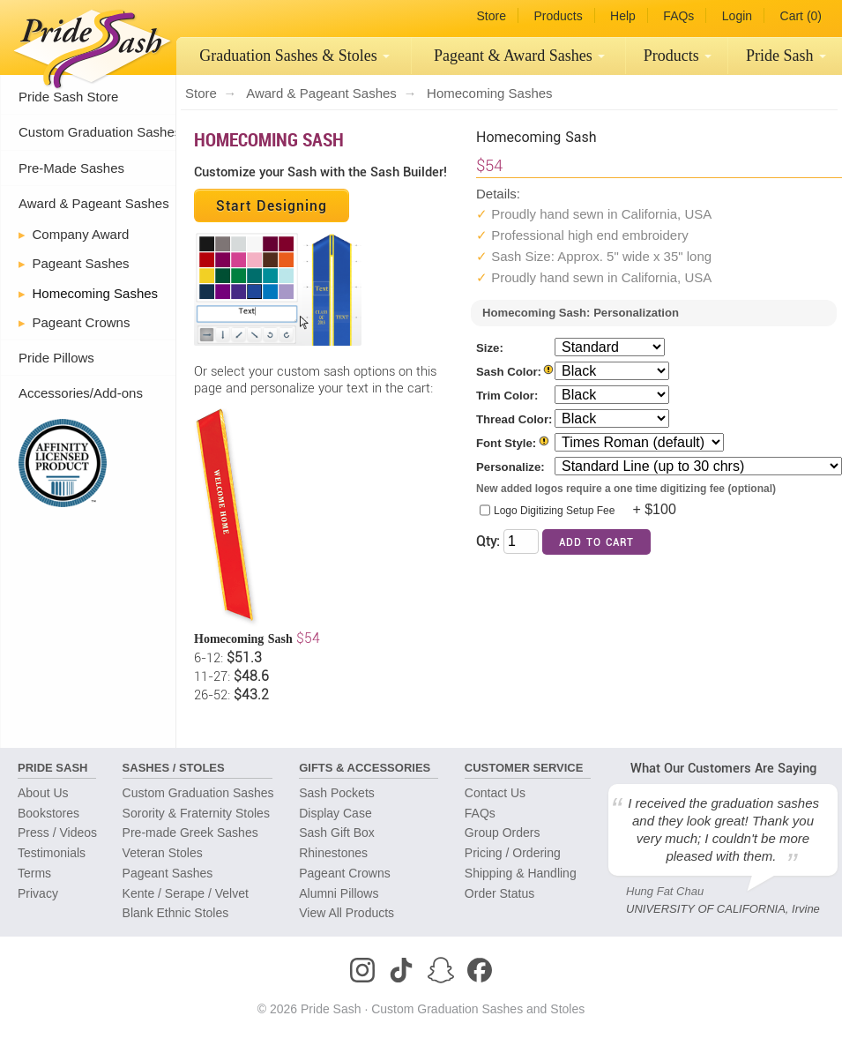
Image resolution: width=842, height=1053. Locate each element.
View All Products (346, 913)
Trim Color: (507, 395)
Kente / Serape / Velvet (186, 893)
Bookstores (48, 813)
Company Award (81, 234)
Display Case (335, 813)
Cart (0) (801, 16)
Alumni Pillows (338, 893)
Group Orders (502, 832)
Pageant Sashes (519, 55)
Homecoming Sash (269, 139)
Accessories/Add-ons (81, 392)
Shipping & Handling (521, 873)
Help (623, 16)
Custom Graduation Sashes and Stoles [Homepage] (478, 1009)
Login (737, 16)
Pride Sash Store (68, 96)
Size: (489, 348)
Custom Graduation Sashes (100, 131)
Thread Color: (514, 419)
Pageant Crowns (81, 322)
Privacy (38, 893)
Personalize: (510, 467)
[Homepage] (88, 44)
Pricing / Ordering (513, 853)
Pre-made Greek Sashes (190, 832)
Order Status (499, 893)
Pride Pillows (56, 357)
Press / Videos (57, 832)
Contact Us (495, 793)
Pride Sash (786, 55)
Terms (34, 873)
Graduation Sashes (294, 55)
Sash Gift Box (337, 832)
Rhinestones (333, 853)
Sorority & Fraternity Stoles (196, 813)
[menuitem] (294, 56)
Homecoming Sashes (96, 293)
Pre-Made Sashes (71, 168)
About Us (43, 793)
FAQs (678, 16)
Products (557, 16)
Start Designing (271, 205)
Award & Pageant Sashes (94, 203)
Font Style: (506, 443)
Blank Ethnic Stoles (176, 913)
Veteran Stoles (163, 853)
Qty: (488, 539)
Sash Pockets (337, 793)
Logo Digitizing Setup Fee (554, 510)
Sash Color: (508, 371)
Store (490, 16)
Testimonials (52, 853)
